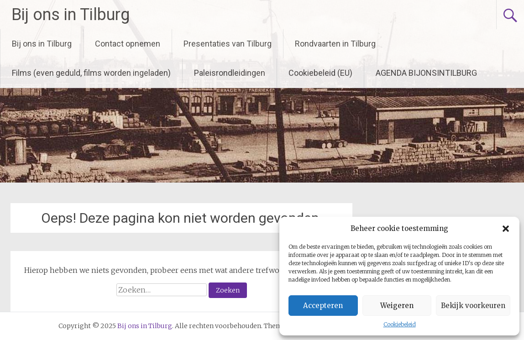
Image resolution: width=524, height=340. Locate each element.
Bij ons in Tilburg (70, 14)
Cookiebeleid (399, 324)
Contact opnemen (127, 43)
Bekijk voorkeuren (473, 305)
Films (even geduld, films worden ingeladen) (91, 73)
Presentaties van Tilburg (227, 43)
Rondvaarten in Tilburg (335, 43)
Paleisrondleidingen (229, 73)
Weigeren (397, 305)
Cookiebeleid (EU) (320, 73)
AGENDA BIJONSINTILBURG (426, 73)
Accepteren (323, 305)
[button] (505, 228)
